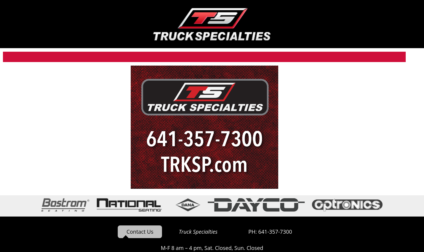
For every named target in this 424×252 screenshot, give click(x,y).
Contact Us (140, 231)
